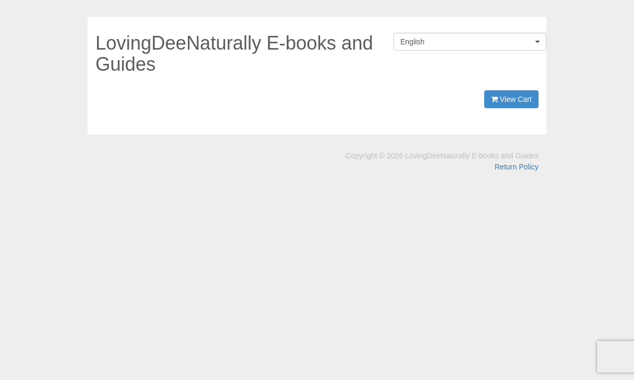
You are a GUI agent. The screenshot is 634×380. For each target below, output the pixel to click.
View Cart (511, 99)
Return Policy (517, 167)
